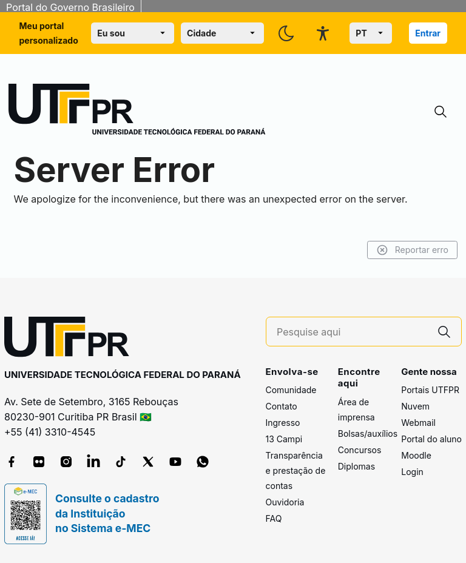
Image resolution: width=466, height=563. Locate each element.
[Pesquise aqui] (352, 332)
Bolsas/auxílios (367, 433)
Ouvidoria (285, 502)
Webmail (418, 422)
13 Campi (284, 439)
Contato (281, 406)
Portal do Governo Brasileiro (70, 7)
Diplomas (356, 466)
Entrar (428, 33)
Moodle (416, 455)
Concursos (360, 450)
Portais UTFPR (430, 390)
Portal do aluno (431, 439)
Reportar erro (412, 250)
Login (412, 472)
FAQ (274, 518)
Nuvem (415, 406)
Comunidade (291, 390)
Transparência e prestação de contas (296, 470)
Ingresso (283, 422)
